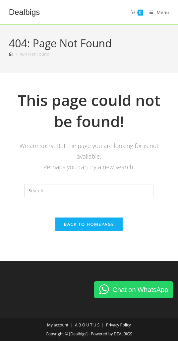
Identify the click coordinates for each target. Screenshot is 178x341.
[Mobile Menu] (157, 12)
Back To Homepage (89, 224)
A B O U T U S (87, 325)
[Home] (11, 54)
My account (57, 325)
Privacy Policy (118, 325)
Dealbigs (24, 12)
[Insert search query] (88, 190)
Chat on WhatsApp (140, 289)
